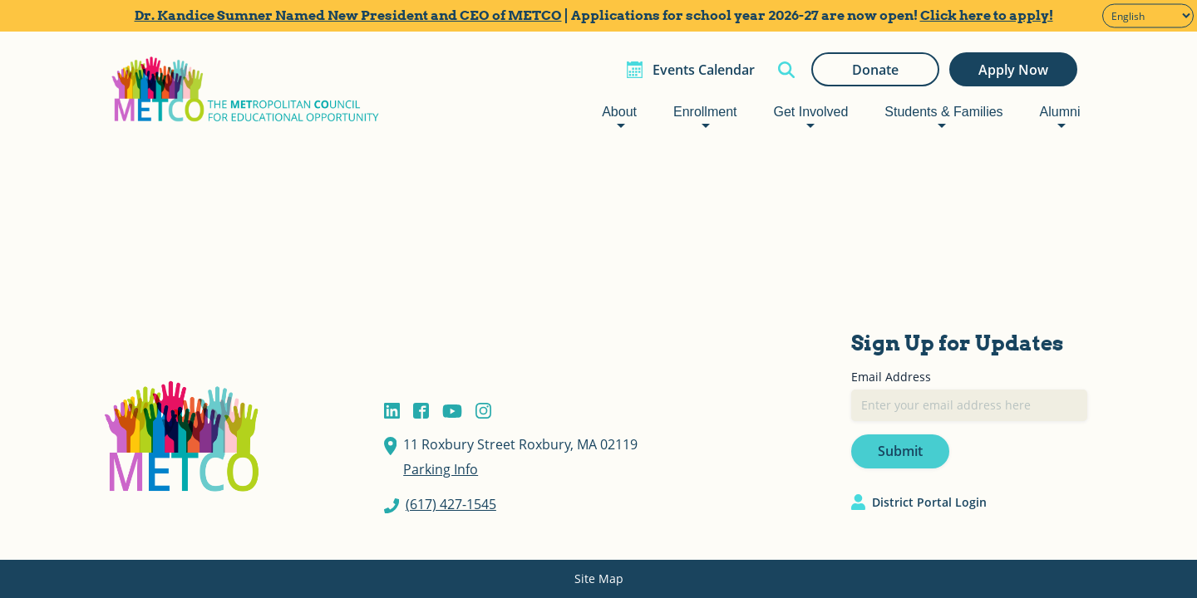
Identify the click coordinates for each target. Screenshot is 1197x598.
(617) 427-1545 (451, 504)
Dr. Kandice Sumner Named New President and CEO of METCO (348, 15)
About (619, 112)
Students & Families (943, 112)
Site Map (598, 578)
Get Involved (810, 112)
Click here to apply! (986, 15)
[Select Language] (1148, 16)
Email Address (891, 377)
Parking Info (440, 469)
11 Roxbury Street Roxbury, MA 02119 (520, 444)
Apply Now (1013, 70)
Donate (875, 70)
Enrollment (704, 112)
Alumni (1060, 112)
